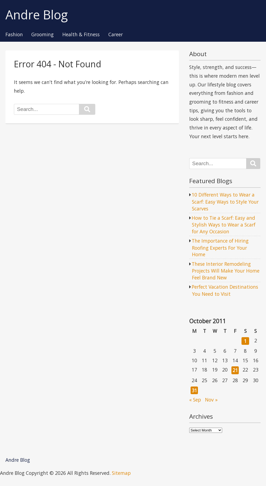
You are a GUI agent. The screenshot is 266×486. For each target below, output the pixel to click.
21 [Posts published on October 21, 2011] (235, 370)
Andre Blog (36, 15)
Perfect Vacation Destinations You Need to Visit (225, 290)
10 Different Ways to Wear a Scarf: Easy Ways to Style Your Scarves (225, 201)
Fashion (14, 35)
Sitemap (121, 473)
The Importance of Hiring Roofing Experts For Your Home (220, 247)
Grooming (42, 35)
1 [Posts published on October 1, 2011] (245, 341)
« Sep (195, 399)
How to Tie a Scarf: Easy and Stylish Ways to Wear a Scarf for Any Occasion (223, 225)
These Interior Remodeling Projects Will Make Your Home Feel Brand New (225, 271)
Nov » (211, 399)
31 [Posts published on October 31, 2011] (194, 390)
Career (115, 35)
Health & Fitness (81, 35)
